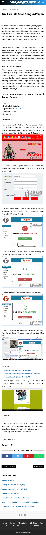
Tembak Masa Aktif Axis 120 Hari (14, 489)
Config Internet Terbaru (10, 493)
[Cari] (43, 3)
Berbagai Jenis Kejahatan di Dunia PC (17, 377)
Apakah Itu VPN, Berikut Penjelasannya (17, 370)
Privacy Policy (22, 523)
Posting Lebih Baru (9, 466)
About (5, 523)
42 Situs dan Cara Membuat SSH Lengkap (18, 506)
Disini (6, 383)
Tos (41, 523)
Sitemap (12, 523)
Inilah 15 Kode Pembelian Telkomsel (15, 498)
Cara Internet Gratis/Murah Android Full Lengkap (20, 502)
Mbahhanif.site (23, 3)
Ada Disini (18, 109)
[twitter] (17, 456)
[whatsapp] (39, 456)
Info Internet (27, 526)
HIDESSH (37, 526)
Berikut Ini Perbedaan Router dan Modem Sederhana (22, 373)
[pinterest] (28, 456)
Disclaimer (33, 523)
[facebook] (7, 456)
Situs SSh (16, 526)
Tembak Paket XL (8, 480)
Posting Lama (38, 466)
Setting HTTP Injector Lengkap (13, 485)
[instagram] (25, 516)
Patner (8, 526)
